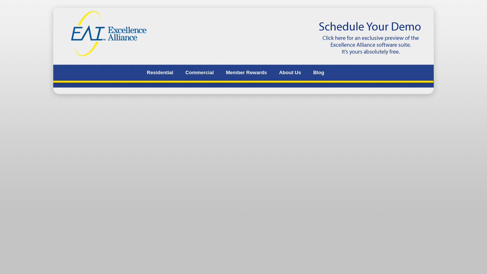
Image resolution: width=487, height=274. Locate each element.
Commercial (199, 72)
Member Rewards (246, 72)
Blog (318, 72)
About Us (290, 72)
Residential (160, 72)
